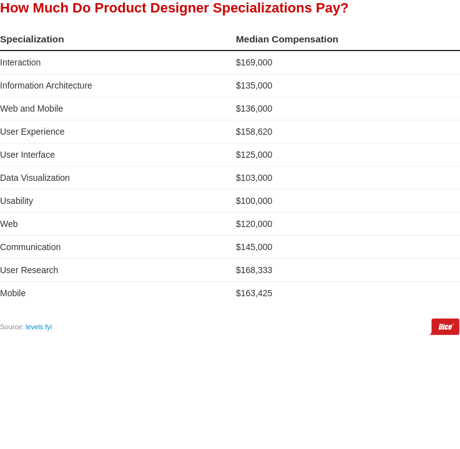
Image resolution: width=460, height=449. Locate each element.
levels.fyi (39, 327)
